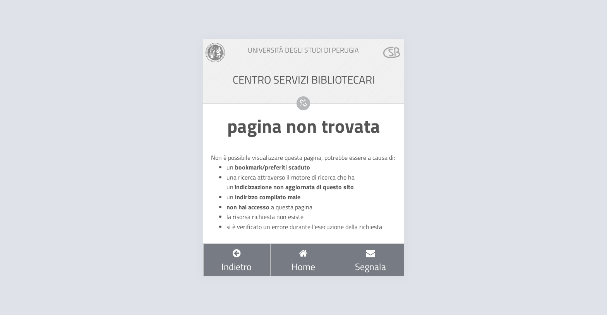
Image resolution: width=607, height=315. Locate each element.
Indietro (236, 260)
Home (303, 260)
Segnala (370, 260)
